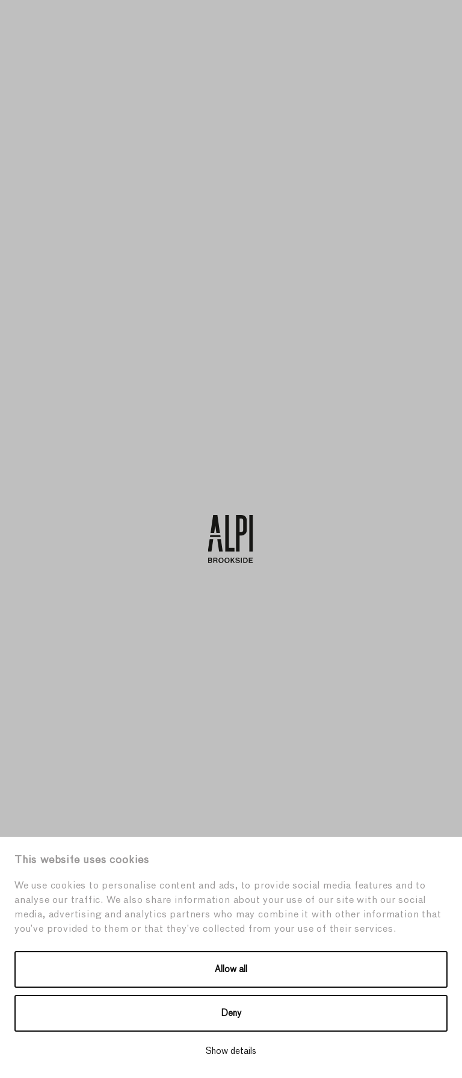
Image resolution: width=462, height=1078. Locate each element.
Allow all (231, 969)
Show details (231, 1051)
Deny (231, 1013)
